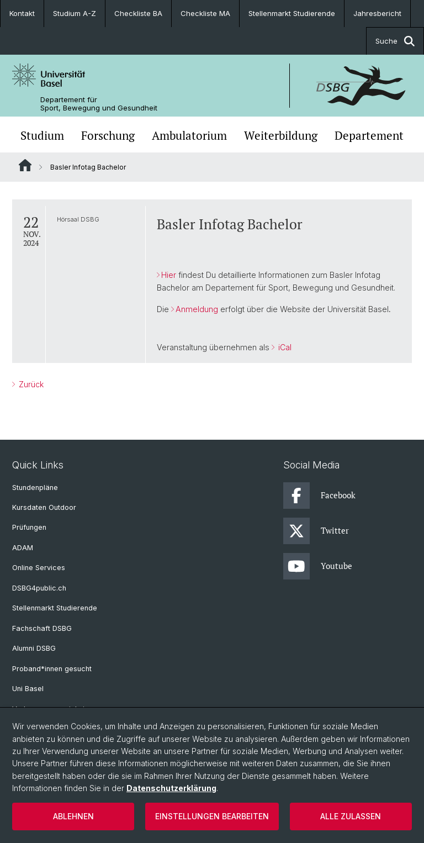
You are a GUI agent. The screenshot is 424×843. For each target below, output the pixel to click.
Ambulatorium (189, 135)
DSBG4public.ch (39, 588)
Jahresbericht (377, 13)
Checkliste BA (138, 13)
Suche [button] (395, 41)
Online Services (38, 567)
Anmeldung (197, 309)
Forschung (108, 135)
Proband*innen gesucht (52, 669)
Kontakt (22, 13)
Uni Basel (28, 688)
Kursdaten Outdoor (44, 507)
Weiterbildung (280, 135)
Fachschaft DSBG (42, 628)
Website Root (25, 165)
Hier (168, 275)
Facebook (319, 495)
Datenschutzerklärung (171, 788)
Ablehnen (73, 816)
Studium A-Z (74, 13)
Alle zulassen (350, 816)
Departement (369, 135)
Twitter (316, 531)
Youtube (317, 566)
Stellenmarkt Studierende (291, 13)
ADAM (22, 548)
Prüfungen (29, 527)
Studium (42, 135)
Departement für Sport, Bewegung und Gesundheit (98, 104)
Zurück (30, 384)
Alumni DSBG (34, 648)
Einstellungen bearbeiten (212, 816)
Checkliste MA (205, 13)
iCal (284, 347)
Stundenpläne (35, 487)
